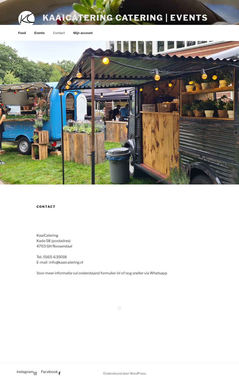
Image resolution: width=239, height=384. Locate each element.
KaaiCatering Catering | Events (125, 18)
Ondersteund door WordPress (124, 373)
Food (22, 33)
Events (39, 33)
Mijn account (83, 33)
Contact (59, 33)
